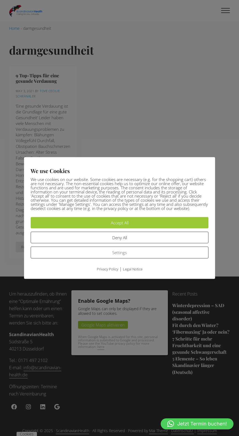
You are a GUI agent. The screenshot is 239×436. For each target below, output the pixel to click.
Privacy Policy (107, 268)
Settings (119, 252)
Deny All (119, 237)
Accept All (119, 222)
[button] (197, 423)
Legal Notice (133, 268)
